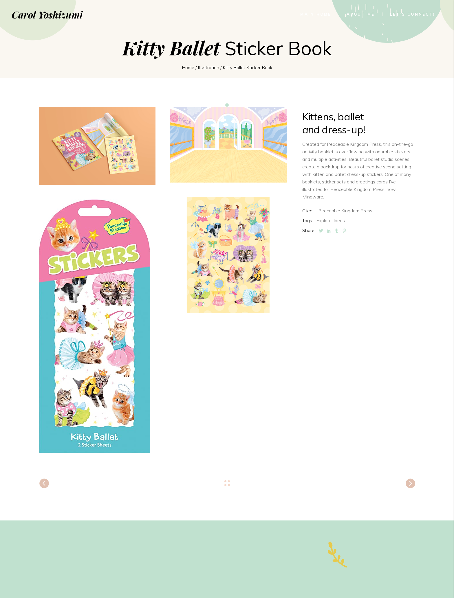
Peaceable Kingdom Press (345, 211)
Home (188, 67)
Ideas (339, 220)
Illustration (208, 67)
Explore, (324, 220)
